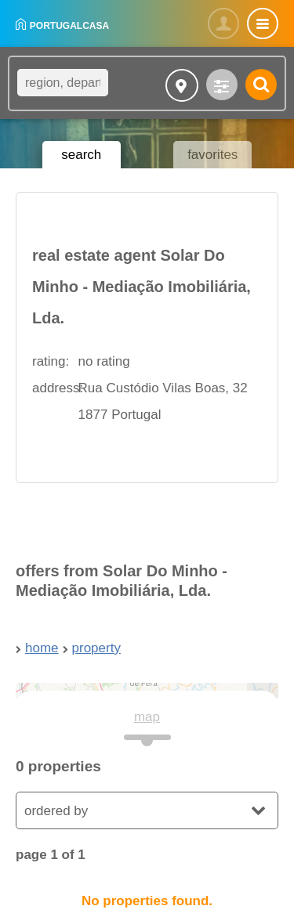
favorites (212, 154)
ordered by (56, 810)
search (81, 154)
